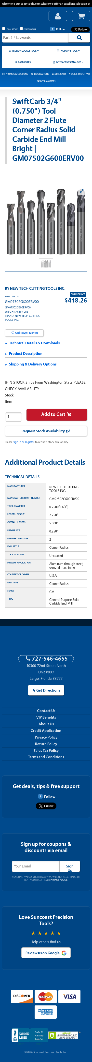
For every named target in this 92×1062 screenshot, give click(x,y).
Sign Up (70, 868)
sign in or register (23, 442)
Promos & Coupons (17, 74)
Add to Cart (53, 414)
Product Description (25, 353)
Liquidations (41, 74)
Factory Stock (69, 50)
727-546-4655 (50, 658)
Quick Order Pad (80, 74)
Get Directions (48, 690)
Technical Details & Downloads (34, 343)
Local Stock (10, 28)
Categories (24, 62)
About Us (46, 724)
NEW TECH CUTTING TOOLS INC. (38, 288)
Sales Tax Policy (46, 750)
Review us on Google (43, 953)
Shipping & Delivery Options (32, 364)
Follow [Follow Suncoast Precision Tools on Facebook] (57, 29)
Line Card (60, 74)
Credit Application (46, 730)
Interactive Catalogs (68, 62)
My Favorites (47, 81)
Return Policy (46, 744)
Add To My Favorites (26, 332)
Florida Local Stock (24, 50)
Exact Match (28, 28)
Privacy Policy (46, 737)
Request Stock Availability (43, 431)
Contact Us (46, 711)
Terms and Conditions (46, 757)
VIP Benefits (46, 717)
